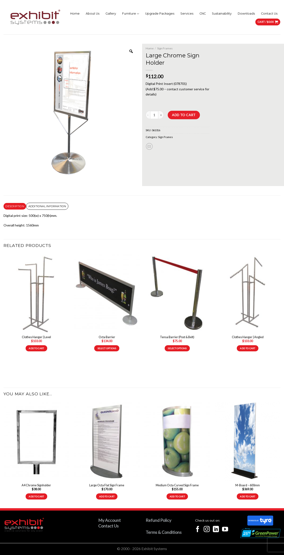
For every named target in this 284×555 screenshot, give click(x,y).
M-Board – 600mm (247, 485)
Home (75, 13)
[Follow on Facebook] (198, 529)
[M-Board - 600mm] (247, 441)
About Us (92, 13)
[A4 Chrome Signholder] (36, 441)
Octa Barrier (107, 337)
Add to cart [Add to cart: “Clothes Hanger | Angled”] (247, 348)
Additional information (47, 206)
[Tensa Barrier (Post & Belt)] (177, 293)
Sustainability (222, 13)
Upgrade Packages (159, 13)
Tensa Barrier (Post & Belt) (177, 337)
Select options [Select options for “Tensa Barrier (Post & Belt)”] (177, 348)
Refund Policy (158, 520)
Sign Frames (165, 48)
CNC (202, 13)
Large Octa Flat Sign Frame (106, 485)
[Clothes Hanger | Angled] (247, 293)
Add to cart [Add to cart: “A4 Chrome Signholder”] (36, 496)
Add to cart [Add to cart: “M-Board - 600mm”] (247, 496)
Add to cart (184, 115)
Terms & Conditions (164, 532)
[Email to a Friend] (149, 146)
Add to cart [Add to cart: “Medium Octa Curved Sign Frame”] (177, 496)
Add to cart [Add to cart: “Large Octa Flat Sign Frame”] (106, 496)
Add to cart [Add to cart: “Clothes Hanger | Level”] (36, 348)
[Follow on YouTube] (225, 529)
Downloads (246, 13)
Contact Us (269, 13)
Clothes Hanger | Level (36, 337)
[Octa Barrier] (107, 293)
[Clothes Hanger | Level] (36, 293)
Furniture (130, 14)
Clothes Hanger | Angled (248, 337)
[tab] (15, 206)
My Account (109, 520)
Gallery (110, 13)
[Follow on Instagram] (207, 529)
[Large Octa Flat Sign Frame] (107, 441)
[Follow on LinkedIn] (216, 529)
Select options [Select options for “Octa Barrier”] (106, 348)
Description (14, 206)
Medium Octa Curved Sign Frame (177, 485)
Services (186, 13)
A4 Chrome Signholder (36, 485)
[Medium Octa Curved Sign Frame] (177, 441)
